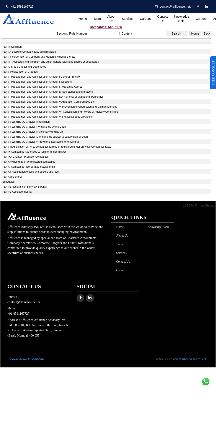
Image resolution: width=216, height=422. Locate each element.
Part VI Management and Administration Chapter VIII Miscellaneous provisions (47, 116)
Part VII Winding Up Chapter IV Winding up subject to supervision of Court (45, 136)
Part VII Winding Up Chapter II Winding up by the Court (34, 126)
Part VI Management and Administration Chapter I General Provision (41, 76)
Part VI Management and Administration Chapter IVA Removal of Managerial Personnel (52, 96)
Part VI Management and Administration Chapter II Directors (37, 81)
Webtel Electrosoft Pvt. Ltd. (190, 358)
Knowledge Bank (181, 19)
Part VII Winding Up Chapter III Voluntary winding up (32, 131)
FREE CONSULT (213, 72)
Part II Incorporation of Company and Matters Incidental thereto (38, 56)
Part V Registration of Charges (20, 71)
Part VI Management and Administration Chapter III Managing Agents (42, 86)
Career (119, 270)
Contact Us (162, 19)
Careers (145, 18)
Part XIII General (12, 176)
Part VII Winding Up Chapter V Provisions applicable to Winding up (41, 141)
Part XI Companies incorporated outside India (28, 166)
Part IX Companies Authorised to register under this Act (34, 151)
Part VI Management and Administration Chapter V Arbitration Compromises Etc (48, 101)
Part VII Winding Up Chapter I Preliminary (26, 121)
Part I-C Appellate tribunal (17, 191)
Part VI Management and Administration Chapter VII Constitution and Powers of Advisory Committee (60, 111)
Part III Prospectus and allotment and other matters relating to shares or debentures (50, 61)
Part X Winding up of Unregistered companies (28, 161)
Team (97, 18)
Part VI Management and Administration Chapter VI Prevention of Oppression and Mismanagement (59, 106)
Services (128, 18)
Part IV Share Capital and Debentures (24, 66)
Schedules (8, 181)
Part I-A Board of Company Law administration (29, 51)
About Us (111, 19)
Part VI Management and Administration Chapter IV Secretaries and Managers (47, 91)
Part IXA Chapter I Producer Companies (25, 156)
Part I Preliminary (12, 46)
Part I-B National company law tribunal (24, 186)
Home (83, 18)
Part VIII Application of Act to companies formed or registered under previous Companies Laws (56, 146)
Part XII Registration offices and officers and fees (30, 171)
